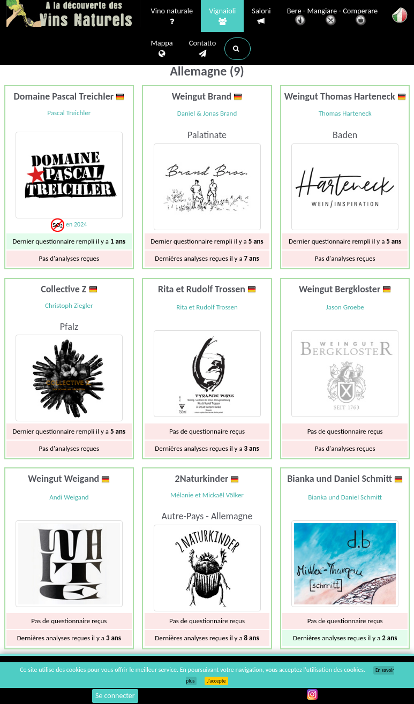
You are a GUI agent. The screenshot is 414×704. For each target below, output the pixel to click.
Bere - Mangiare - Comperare (332, 17)
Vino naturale (172, 16)
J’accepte (216, 681)
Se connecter (115, 695)
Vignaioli (222, 16)
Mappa (162, 48)
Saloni (261, 16)
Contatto (202, 48)
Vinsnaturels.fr (73, 14)
